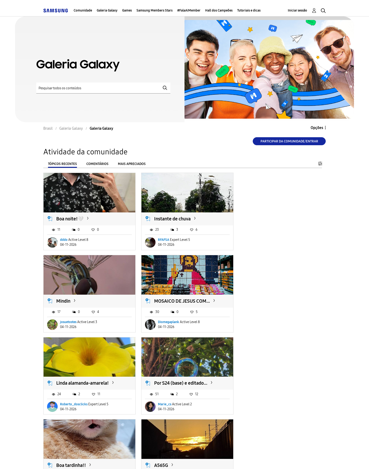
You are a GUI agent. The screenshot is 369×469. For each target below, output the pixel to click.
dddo (64, 239)
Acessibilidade (64, 459)
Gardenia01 (68, 402)
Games (127, 10)
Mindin (255, 218)
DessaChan (260, 402)
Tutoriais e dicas (249, 10)
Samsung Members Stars (154, 10)
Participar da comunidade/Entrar (289, 141)
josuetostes (260, 239)
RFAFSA (161, 239)
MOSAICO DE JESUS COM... (84, 299)
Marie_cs (258, 320)
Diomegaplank (70, 320)
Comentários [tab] (97, 164)
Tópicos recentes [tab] (62, 164)
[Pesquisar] (103, 88)
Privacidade (155, 459)
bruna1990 (164, 402)
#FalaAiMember (189, 10)
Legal (187, 459)
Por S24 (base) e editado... (274, 299)
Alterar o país (220, 459)
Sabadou (257, 380)
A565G (159, 380)
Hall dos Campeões (219, 10)
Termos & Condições (111, 459)
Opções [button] (317, 127)
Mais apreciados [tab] (132, 164)
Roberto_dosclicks (170, 320)
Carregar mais (60, 430)
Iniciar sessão (297, 10)
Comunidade (83, 10)
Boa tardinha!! (71, 380)
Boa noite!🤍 (70, 218)
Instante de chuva (170, 218)
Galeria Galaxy (107, 10)
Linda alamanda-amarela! (178, 299)
